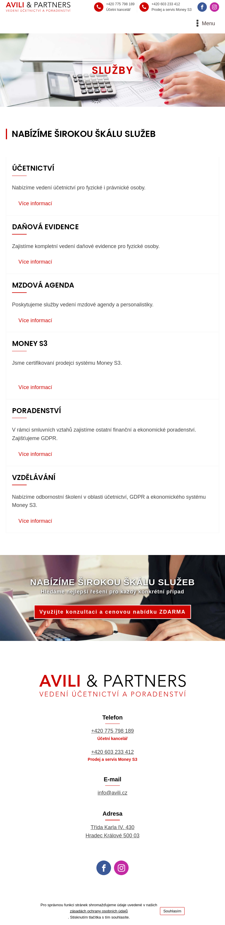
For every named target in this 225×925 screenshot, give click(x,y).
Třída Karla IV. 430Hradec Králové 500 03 (112, 832)
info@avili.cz (112, 793)
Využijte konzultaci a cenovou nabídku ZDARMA (112, 612)
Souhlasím (172, 911)
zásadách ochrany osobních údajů (99, 911)
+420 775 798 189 (112, 732)
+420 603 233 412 (112, 753)
